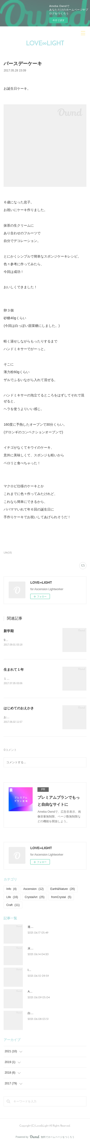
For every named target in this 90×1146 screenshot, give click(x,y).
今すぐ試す (59, 20)
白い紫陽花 (35, 1014)
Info (11, 889)
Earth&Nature (62, 889)
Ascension (33, 889)
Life (12, 897)
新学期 (9, 631)
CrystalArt (34, 897)
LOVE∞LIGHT (45, 44)
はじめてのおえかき (19, 708)
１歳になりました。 (17, 679)
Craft (12, 905)
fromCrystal (61, 897)
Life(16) (8, 552)
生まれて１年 (14, 670)
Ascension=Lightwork (41, 992)
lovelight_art (35, 970)
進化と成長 (35, 927)
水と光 (32, 949)
